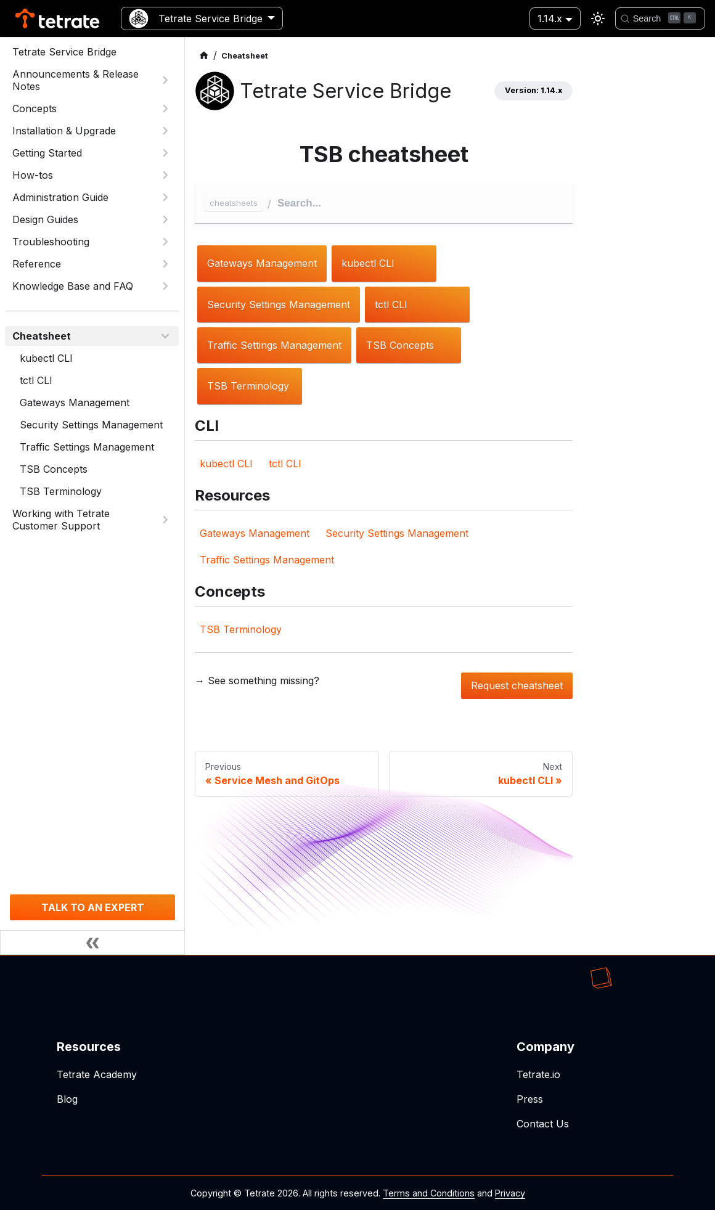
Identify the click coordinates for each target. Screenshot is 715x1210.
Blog (67, 1099)
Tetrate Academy (97, 1074)
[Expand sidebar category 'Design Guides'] (165, 219)
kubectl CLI (367, 263)
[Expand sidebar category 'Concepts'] (165, 108)
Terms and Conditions (429, 1193)
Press (530, 1099)
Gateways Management (262, 263)
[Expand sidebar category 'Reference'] (165, 264)
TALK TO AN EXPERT (92, 907)
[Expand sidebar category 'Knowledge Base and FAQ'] (165, 286)
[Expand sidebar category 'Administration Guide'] (165, 197)
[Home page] (204, 55)
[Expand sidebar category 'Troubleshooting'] (165, 241)
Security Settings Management (278, 304)
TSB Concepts (400, 345)
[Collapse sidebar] (92, 942)
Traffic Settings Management (274, 345)
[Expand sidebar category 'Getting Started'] (165, 153)
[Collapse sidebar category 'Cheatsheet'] (165, 336)
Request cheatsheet (517, 685)
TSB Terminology (248, 386)
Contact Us (543, 1124)
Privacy (510, 1193)
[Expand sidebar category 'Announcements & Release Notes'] (165, 80)
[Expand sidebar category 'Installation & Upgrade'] (165, 131)
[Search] (660, 18)
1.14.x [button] (549, 18)
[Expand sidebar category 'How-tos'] (165, 175)
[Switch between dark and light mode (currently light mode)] (598, 18)
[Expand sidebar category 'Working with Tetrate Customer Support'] (165, 520)
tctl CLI (391, 304)
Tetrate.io (538, 1074)
